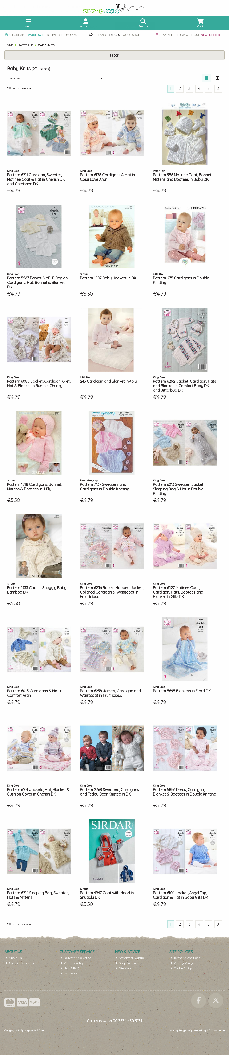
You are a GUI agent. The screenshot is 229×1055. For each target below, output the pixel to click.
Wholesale (69, 973)
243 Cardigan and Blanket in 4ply (108, 381)
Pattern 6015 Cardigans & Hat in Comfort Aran (34, 693)
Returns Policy (72, 963)
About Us (13, 958)
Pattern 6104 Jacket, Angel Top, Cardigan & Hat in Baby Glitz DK (180, 895)
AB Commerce (216, 1030)
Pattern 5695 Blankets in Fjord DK (182, 691)
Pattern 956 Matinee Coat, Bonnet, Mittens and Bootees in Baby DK (182, 177)
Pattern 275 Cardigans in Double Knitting (181, 280)
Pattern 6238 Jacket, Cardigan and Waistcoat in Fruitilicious (110, 693)
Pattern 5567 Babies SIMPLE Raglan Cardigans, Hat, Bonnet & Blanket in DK (37, 282)
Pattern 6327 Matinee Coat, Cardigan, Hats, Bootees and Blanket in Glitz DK (178, 592)
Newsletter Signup (129, 958)
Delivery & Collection (76, 958)
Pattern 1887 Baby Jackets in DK (108, 278)
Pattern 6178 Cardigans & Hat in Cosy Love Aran (107, 177)
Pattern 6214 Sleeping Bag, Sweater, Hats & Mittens (37, 895)
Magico (183, 1030)
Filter (114, 55)
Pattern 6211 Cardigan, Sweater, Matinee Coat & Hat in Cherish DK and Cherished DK (36, 179)
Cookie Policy (181, 968)
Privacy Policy (181, 963)
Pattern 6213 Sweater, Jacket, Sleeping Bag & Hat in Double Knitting (178, 489)
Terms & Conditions (185, 958)
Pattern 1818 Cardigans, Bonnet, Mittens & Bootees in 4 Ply (34, 486)
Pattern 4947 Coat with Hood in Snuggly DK (107, 895)
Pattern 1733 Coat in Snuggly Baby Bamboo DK (36, 590)
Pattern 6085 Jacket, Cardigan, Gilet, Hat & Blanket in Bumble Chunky (38, 383)
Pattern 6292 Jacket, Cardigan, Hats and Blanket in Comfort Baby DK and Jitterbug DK (184, 386)
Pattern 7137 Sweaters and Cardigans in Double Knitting (104, 486)
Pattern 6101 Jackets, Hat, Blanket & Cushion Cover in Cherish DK (38, 791)
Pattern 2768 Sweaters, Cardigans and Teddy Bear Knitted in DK (109, 791)
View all (27, 88)
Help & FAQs (70, 968)
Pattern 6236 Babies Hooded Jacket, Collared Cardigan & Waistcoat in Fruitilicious (111, 592)
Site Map (123, 968)
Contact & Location (20, 963)
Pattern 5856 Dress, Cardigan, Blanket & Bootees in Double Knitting (184, 791)
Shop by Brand (127, 963)
